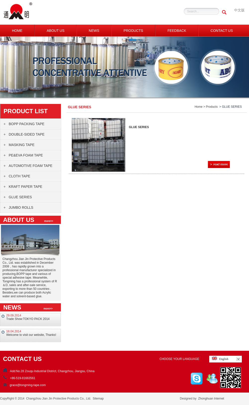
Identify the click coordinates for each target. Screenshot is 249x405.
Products (212, 106)
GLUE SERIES (139, 127)
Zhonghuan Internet (211, 398)
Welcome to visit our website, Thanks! (31, 335)
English (219, 359)
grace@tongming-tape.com (28, 385)
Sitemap (98, 398)
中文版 (239, 10)
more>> (48, 221)
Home (199, 106)
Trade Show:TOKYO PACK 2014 (28, 319)
